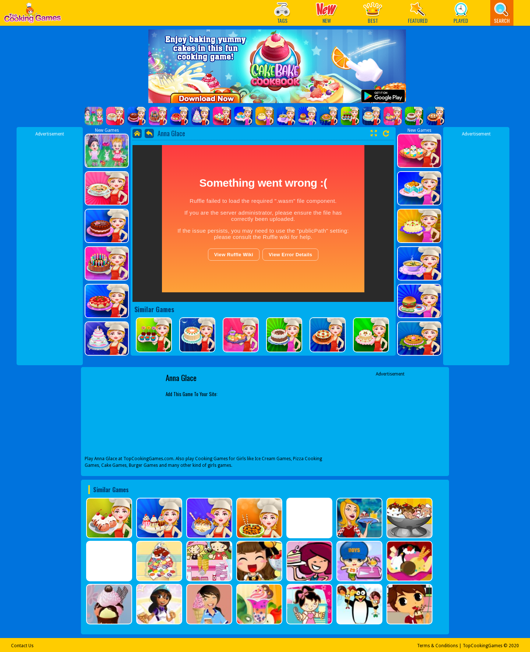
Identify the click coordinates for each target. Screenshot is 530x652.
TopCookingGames (482, 645)
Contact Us (22, 645)
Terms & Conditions (437, 645)
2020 (514, 645)
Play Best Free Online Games (32, 15)
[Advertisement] (49, 247)
